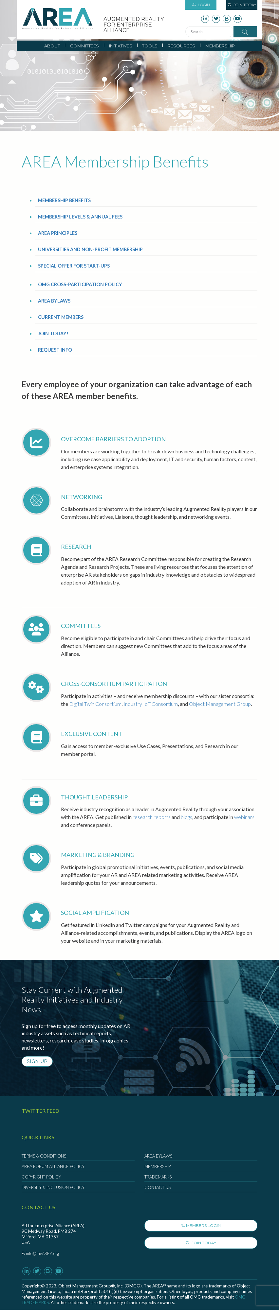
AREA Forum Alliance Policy (53, 1166)
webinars (244, 817)
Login (201, 4)
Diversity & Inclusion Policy (53, 1187)
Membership (220, 45)
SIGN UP (37, 1061)
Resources (181, 45)
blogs (186, 817)
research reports (152, 817)
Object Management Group (220, 704)
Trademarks (158, 1176)
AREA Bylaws (158, 1156)
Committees (84, 45)
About (52, 45)
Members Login (201, 1225)
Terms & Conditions (44, 1156)
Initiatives (120, 45)
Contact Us (157, 1187)
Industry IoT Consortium (150, 704)
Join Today (242, 4)
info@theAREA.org (42, 1253)
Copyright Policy (41, 1176)
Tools (150, 45)
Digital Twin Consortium (95, 704)
